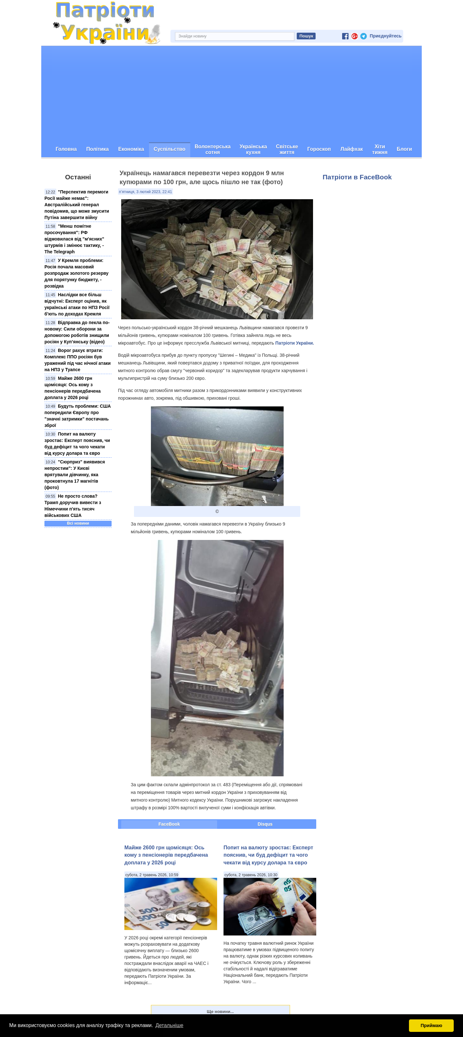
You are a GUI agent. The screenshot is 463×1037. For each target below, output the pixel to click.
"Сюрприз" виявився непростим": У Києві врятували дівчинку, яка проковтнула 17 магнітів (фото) (74, 474)
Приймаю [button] (431, 1025)
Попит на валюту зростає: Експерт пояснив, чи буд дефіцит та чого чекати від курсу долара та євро (268, 855)
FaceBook (169, 824)
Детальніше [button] (169, 1025)
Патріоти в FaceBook (357, 177)
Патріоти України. (294, 343)
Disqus (265, 824)
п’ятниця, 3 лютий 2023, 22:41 (145, 192)
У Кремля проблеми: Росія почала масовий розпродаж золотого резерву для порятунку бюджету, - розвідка (76, 273)
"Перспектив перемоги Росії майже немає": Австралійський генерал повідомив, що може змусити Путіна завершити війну (76, 204)
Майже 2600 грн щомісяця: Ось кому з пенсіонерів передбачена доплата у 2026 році (166, 855)
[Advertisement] (231, 94)
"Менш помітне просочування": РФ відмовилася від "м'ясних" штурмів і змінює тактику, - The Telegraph (74, 239)
